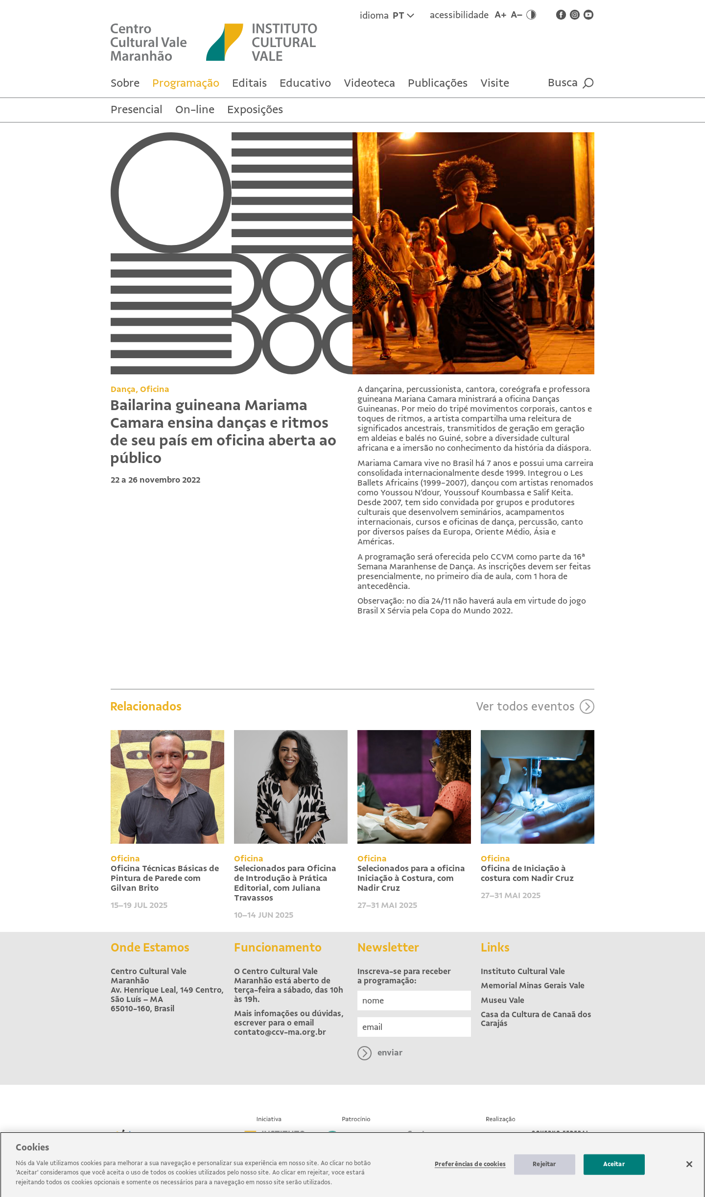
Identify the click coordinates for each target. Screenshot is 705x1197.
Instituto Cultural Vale (523, 971)
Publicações (438, 83)
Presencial (137, 109)
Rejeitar (544, 1168)
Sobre (125, 83)
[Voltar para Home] (158, 41)
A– (516, 15)
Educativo (305, 83)
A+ (500, 15)
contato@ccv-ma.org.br (280, 1032)
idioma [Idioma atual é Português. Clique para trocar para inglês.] (387, 16)
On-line (194, 109)
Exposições (255, 109)
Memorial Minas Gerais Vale (533, 985)
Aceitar (614, 1168)
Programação (185, 83)
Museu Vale (502, 1000)
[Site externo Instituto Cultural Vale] (271, 41)
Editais (249, 83)
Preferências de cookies (470, 1168)
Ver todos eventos (535, 744)
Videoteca (369, 83)
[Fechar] (689, 1168)
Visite (494, 83)
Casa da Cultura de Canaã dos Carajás (536, 1019)
